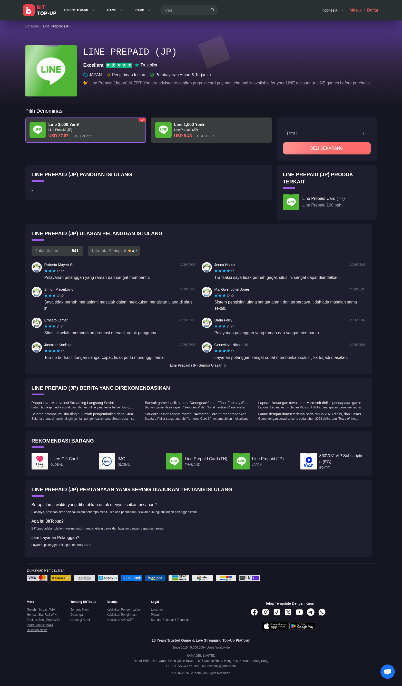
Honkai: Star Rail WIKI (42, 614)
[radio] (46, 270)
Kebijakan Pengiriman (121, 614)
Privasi (155, 614)
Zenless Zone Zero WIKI (43, 620)
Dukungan (78, 614)
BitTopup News (37, 630)
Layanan (157, 609)
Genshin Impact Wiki (41, 609)
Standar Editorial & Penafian (170, 620)
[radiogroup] (54, 270)
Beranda (32, 26)
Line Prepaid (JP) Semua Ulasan (198, 365)
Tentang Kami (80, 609)
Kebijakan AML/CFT (120, 620)
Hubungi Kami (80, 620)
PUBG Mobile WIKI (40, 625)
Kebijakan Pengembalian (123, 609)
